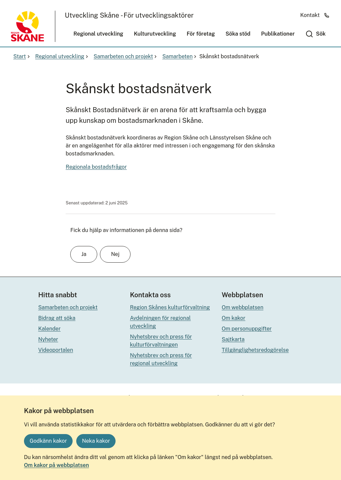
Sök (321, 34)
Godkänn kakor (48, 441)
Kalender (49, 329)
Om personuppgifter (247, 329)
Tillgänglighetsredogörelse (255, 350)
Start (22, 56)
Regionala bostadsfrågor (96, 167)
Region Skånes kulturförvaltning (170, 307)
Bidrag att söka (57, 318)
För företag (200, 34)
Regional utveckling (99, 34)
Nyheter (48, 339)
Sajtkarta (233, 339)
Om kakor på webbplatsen (56, 465)
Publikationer (278, 34)
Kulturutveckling (155, 34)
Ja (83, 254)
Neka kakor (96, 441)
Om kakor (233, 318)
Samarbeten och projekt (126, 56)
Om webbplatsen (242, 307)
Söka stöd (237, 34)
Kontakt (315, 15)
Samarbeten (180, 56)
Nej (115, 254)
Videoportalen (55, 350)
